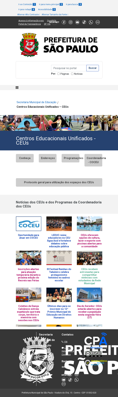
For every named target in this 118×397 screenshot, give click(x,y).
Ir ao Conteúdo (27, 4)
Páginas (64, 74)
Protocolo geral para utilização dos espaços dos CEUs (59, 182)
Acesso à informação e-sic (31, 20)
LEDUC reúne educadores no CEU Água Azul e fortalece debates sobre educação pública (59, 241)
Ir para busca (74, 4)
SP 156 (47, 24)
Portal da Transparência (29, 24)
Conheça (24, 158)
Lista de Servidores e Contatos (68, 351)
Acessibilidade (47, 9)
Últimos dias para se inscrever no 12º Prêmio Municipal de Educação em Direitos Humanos (59, 312)
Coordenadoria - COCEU (94, 160)
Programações (71, 158)
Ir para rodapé (26, 9)
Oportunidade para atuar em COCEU (28, 236)
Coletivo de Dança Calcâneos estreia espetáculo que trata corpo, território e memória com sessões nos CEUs (28, 313)
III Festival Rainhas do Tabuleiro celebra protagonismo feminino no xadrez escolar (59, 275)
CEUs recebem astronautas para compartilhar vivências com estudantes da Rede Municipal (89, 276)
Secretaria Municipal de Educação (36, 102)
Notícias (78, 74)
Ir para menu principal (51, 4)
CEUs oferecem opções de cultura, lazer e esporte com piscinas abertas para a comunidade (89, 241)
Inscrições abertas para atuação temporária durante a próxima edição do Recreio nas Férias (28, 275)
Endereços (48, 158)
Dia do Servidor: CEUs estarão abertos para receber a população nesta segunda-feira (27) (89, 312)
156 (65, 341)
